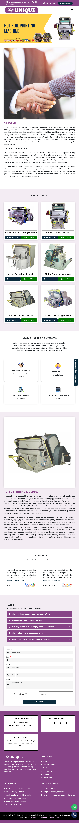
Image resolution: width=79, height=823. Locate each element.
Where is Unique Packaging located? (25, 620)
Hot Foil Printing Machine (58, 232)
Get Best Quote (12, 237)
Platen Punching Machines (58, 274)
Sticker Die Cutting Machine (58, 315)
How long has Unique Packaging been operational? (31, 627)
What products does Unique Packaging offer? (29, 614)
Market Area (46, 778)
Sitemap (45, 774)
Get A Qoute (65, 3)
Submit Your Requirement (75, 372)
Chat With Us (29, 237)
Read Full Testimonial (15, 580)
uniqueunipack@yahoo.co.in (18, 2)
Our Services (46, 768)
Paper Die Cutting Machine (21, 315)
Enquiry (9, 679)
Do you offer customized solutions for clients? (30, 639)
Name (8, 657)
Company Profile (48, 765)
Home (44, 761)
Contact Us (46, 771)
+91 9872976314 (22, 722)
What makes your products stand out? (26, 633)
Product (9, 649)
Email (8, 664)
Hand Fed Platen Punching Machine (22, 274)
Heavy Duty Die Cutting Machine (21, 232)
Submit (39, 702)
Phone (8, 672)
